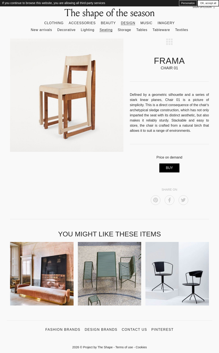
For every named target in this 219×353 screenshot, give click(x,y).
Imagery (166, 23)
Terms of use (124, 347)
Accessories (82, 23)
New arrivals (41, 30)
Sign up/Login (202, 7)
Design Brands (101, 329)
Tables (141, 30)
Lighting (88, 30)
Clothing (54, 23)
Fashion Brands (62, 329)
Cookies (141, 347)
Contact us (134, 329)
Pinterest (162, 329)
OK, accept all (208, 3)
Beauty (108, 23)
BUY (169, 168)
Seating (105, 30)
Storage (124, 30)
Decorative (66, 30)
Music (146, 23)
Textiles (181, 30)
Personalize (188, 3)
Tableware (161, 30)
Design (128, 23)
